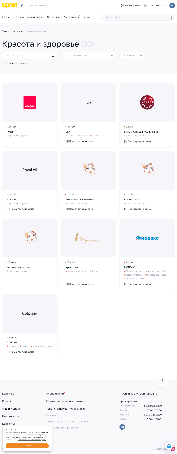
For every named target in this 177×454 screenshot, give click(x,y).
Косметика (131, 199)
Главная (6, 31)
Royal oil (12, 199)
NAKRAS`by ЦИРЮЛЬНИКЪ (141, 131)
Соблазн (12, 342)
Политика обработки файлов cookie (63, 428)
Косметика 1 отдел (19, 267)
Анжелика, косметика (79, 199)
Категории (18, 31)
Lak (67, 131)
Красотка (71, 267)
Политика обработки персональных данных (67, 421)
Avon (10, 131)
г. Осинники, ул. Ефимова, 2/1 (138, 393)
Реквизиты (51, 415)
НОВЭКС (129, 267)
